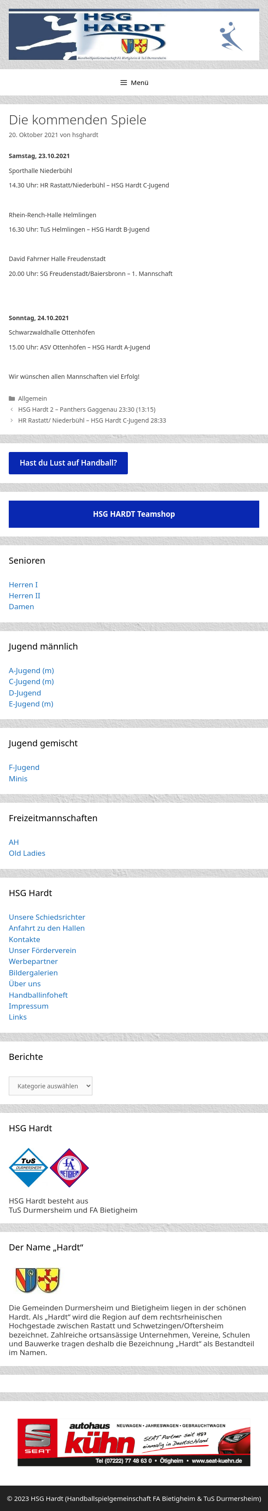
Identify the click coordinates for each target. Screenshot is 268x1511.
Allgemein (32, 398)
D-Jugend (25, 693)
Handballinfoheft (38, 995)
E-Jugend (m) (31, 704)
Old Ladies (27, 853)
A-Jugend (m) (31, 670)
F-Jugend (24, 767)
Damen (21, 606)
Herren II (24, 595)
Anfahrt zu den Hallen (47, 928)
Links (18, 1017)
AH (14, 842)
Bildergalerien (33, 972)
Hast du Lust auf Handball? (68, 463)
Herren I (23, 584)
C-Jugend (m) (31, 681)
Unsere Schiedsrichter (47, 917)
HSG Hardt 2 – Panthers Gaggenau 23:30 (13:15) (86, 409)
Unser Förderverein (42, 950)
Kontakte (24, 939)
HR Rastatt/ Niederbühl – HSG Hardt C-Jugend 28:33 (92, 420)
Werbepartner (33, 961)
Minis (18, 778)
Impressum (29, 1006)
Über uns (25, 983)
